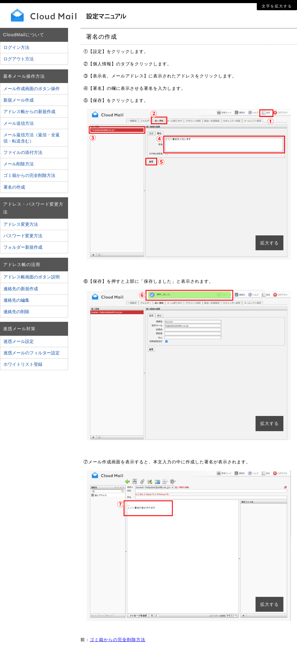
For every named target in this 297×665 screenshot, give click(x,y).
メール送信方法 (18, 123)
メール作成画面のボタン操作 (31, 88)
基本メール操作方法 (24, 76)
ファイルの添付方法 (22, 152)
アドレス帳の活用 (21, 264)
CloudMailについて (23, 34)
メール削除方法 (18, 163)
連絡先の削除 (16, 311)
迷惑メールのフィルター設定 (31, 352)
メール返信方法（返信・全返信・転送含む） (31, 137)
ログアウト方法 (18, 58)
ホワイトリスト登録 (22, 364)
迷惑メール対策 (19, 328)
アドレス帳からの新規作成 (29, 111)
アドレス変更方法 (20, 224)
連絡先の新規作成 (20, 288)
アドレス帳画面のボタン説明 (31, 276)
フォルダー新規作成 (22, 247)
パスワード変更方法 (22, 235)
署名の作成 (14, 187)
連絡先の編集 (16, 300)
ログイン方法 (16, 47)
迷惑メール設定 (18, 341)
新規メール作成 (18, 100)
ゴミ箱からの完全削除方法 (29, 175)
